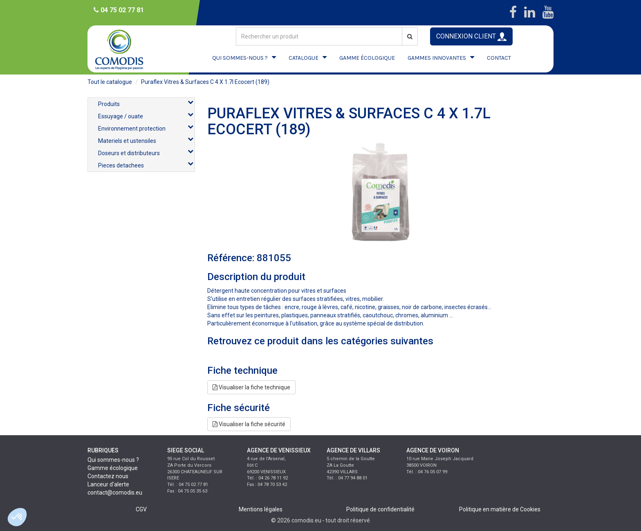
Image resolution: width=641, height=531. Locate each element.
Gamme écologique (112, 468)
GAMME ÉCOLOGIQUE (367, 57)
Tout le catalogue (109, 82)
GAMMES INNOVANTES (437, 57)
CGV (141, 509)
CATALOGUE (303, 57)
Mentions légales (260, 509)
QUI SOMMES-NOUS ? (240, 57)
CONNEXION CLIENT (471, 36)
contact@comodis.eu (114, 492)
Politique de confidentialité (380, 509)
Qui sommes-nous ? (113, 459)
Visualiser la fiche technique (251, 387)
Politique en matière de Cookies (499, 509)
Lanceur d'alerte (108, 484)
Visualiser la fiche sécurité (249, 424)
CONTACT (499, 57)
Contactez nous (107, 476)
